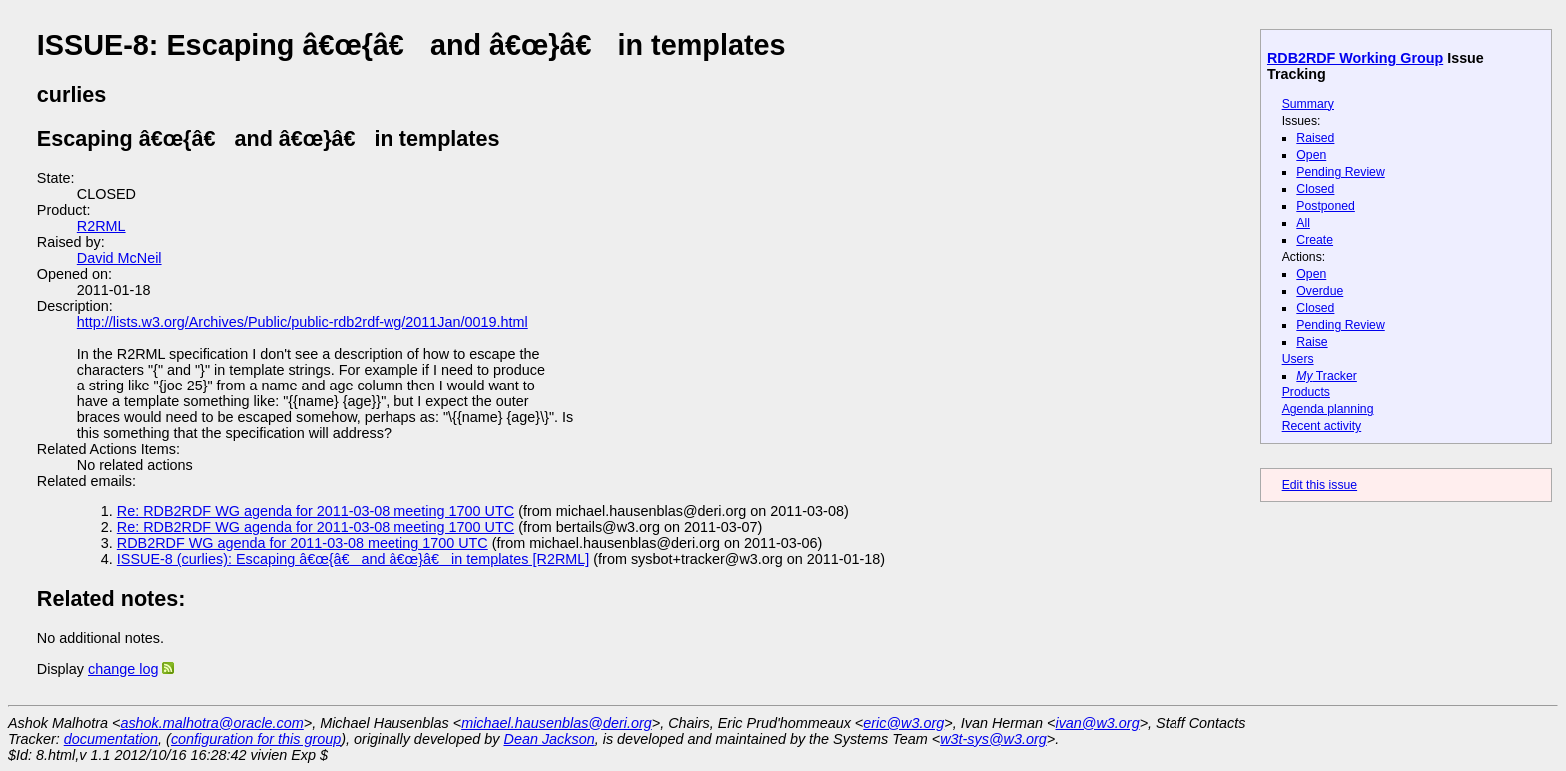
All (1303, 223)
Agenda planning (1328, 409)
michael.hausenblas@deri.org (556, 723)
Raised (1315, 138)
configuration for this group (256, 739)
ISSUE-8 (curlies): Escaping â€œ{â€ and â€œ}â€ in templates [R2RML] (353, 559)
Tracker (1326, 376)
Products (1306, 392)
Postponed (1325, 206)
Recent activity (1322, 426)
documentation (111, 739)
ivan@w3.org (1097, 723)
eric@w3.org (903, 723)
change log (123, 669)
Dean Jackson (549, 739)
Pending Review (1340, 172)
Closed (1315, 189)
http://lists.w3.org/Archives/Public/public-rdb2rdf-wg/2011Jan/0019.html (302, 322)
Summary (1308, 104)
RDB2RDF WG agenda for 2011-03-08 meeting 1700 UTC (302, 543)
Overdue (1319, 291)
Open (1311, 155)
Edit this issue (1319, 485)
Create (1314, 240)
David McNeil (119, 258)
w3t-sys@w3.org (993, 739)
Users (1298, 359)
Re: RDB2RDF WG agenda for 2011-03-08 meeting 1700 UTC (315, 511)
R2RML (101, 226)
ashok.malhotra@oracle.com (211, 723)
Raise (1311, 342)
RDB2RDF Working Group (1355, 58)
